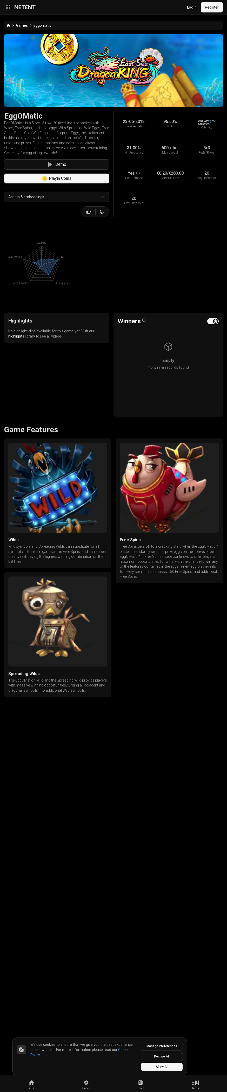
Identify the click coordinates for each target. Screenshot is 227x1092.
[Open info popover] (144, 320)
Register (212, 7)
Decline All (162, 1056)
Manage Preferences (161, 1046)
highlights (16, 336)
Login (192, 7)
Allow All (162, 1067)
